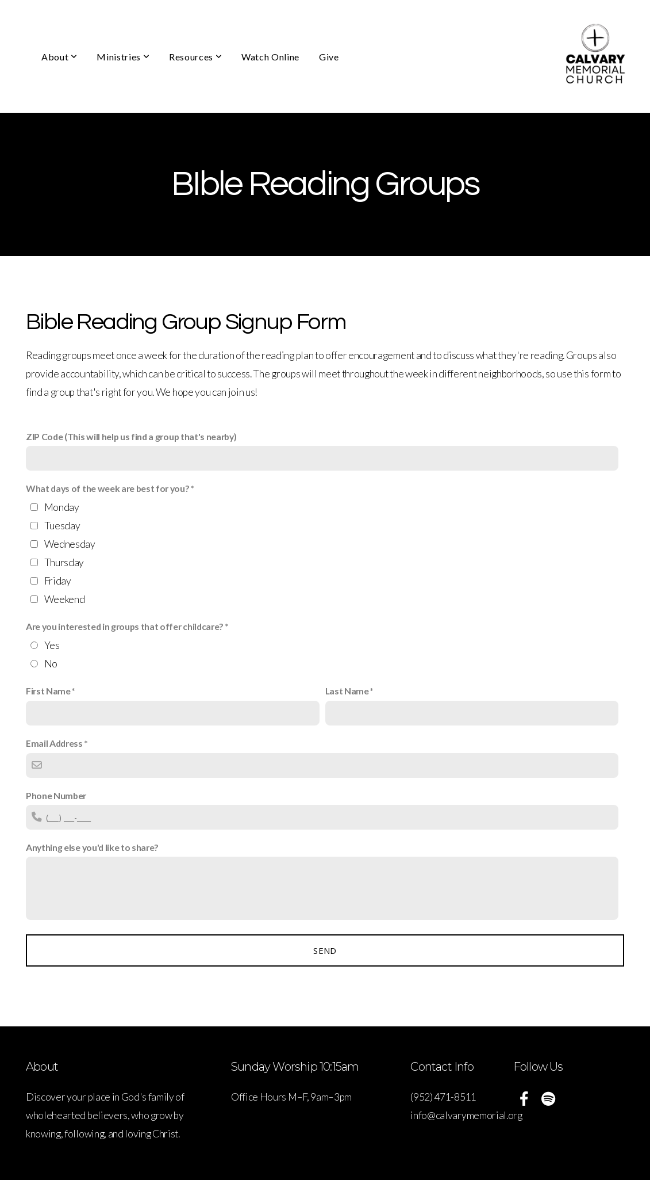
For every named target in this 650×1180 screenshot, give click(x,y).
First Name (48, 690)
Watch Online (270, 56)
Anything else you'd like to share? (92, 847)
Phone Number (56, 795)
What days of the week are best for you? (108, 488)
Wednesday (69, 544)
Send (324, 950)
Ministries (123, 56)
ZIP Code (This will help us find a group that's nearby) (131, 436)
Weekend (64, 599)
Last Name (347, 690)
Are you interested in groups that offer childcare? (125, 626)
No (50, 664)
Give (329, 56)
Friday (57, 581)
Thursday (64, 562)
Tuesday (62, 526)
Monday (61, 507)
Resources (195, 56)
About (59, 56)
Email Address (54, 743)
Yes (52, 645)
